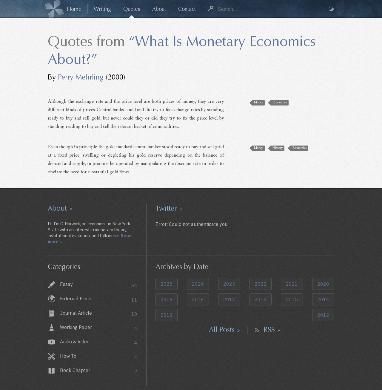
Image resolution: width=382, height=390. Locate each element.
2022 (261, 284)
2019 (166, 299)
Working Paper (98, 328)
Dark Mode (331, 9)
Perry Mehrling (81, 77)
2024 (198, 284)
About (159, 9)
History (277, 148)
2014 (323, 299)
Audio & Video (98, 342)
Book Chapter (98, 371)
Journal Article (98, 313)
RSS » (272, 329)
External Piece (98, 299)
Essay (98, 285)
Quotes (131, 9)
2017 (229, 299)
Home (74, 9)
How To (98, 356)
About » (60, 208)
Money (258, 102)
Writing (102, 9)
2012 (323, 315)
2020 (323, 284)
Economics (279, 102)
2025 (166, 284)
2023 (229, 284)
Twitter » (168, 208)
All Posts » (224, 329)
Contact (187, 9)
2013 (166, 315)
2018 (198, 299)
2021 (292, 284)
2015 (292, 299)
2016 (261, 299)
